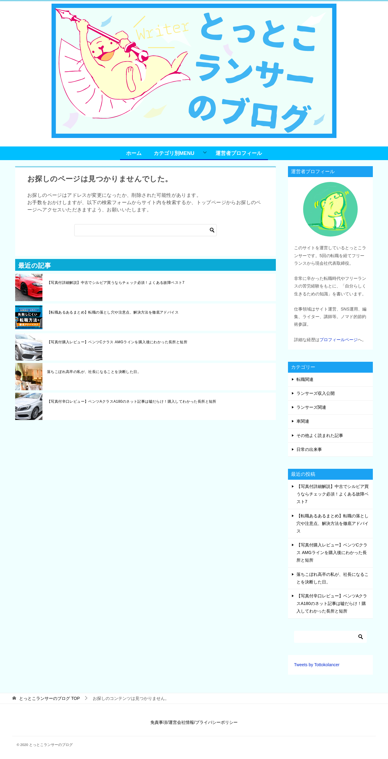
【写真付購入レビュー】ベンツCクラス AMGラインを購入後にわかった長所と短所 (117, 342)
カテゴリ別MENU (174, 153)
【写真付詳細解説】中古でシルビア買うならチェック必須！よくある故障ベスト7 (115, 282)
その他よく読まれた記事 (319, 435)
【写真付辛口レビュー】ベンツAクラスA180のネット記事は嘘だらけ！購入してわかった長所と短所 (131, 401)
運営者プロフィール (239, 153)
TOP (49, 698)
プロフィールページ (338, 339)
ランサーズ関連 (311, 407)
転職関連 (304, 379)
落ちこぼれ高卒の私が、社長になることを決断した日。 (94, 372)
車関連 (302, 421)
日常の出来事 (309, 449)
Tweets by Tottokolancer (317, 664)
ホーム (134, 153)
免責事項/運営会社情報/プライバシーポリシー (194, 722)
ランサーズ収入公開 (315, 393)
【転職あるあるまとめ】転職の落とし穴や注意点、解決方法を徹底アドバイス (113, 312)
